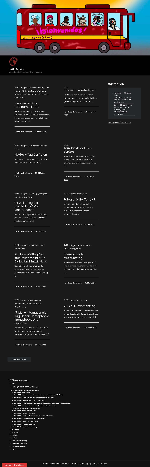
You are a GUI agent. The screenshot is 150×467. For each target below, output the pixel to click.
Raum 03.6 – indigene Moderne (24, 424)
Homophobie (20, 303)
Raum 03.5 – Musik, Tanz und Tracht (26, 421)
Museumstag (69, 249)
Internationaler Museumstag (74, 256)
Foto (85, 194)
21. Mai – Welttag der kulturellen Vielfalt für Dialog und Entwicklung (31, 257)
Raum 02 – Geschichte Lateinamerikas (26, 390)
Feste (30, 145)
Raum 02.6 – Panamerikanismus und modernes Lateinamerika (35, 406)
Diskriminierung (35, 300)
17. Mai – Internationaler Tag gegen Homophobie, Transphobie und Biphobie (32, 318)
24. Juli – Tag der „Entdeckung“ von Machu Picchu (27, 206)
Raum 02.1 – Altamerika (22, 392)
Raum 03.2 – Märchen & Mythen (24, 413)
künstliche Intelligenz (36, 91)
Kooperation (33, 245)
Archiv (80, 194)
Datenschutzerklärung (19, 441)
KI (25, 91)
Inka (25, 197)
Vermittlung (20, 249)
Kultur (42, 245)
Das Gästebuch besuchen (119, 123)
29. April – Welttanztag (79, 306)
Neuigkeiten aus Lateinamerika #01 (27, 105)
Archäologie (33, 194)
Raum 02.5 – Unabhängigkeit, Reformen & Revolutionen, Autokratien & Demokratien (42, 403)
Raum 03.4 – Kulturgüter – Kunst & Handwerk (29, 419)
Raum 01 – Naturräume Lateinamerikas (26, 388)
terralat (16, 68)
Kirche (29, 303)
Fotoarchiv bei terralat (79, 199)
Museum (87, 245)
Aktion (79, 245)
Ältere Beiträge (19, 359)
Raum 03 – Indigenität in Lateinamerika (26, 409)
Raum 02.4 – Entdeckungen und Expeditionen (29, 400)
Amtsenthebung (37, 88)
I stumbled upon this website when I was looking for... (123, 99)
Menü (51, 59)
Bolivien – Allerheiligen (79, 90)
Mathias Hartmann (23, 132)
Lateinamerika (31, 94)
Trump (22, 97)
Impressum (15, 449)
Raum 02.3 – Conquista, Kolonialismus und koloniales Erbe (34, 398)
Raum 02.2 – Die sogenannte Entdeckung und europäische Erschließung (38, 395)
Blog (17, 87)
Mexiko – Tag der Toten (31, 155)
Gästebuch (15, 432)
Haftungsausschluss (19, 446)
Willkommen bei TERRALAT (20, 381)
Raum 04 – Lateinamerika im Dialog (25, 427)
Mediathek (15, 430)
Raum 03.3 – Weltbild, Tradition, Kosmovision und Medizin (33, 416)
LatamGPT (19, 94)
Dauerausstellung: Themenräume (23, 386)
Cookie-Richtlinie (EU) (19, 443)
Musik (78, 249)
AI (28, 88)
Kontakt (14, 438)
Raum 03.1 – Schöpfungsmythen (25, 410)
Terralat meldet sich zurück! (78, 150)
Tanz (85, 300)
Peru (17, 97)
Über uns (15, 435)
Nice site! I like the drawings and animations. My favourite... (122, 110)
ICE (22, 91)
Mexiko (36, 145)
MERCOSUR (43, 94)
